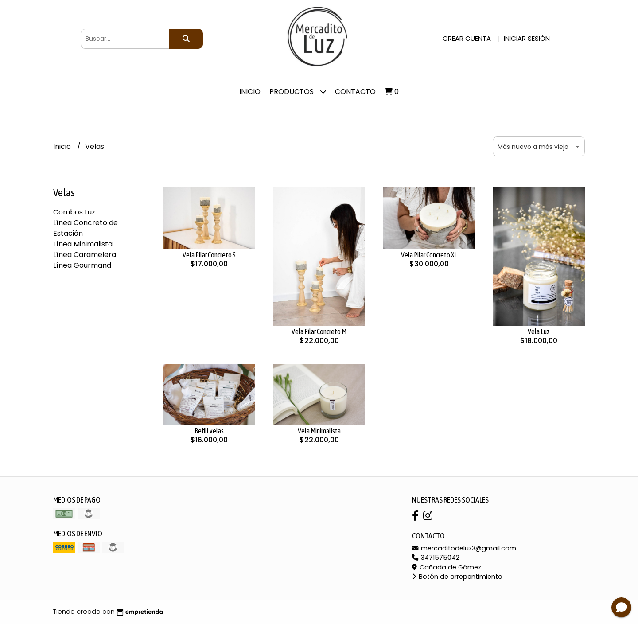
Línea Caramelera (84, 255)
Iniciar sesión (527, 38)
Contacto (355, 91)
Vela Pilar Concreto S (209, 255)
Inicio (250, 91)
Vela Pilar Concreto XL (429, 255)
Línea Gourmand (82, 265)
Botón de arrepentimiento (457, 576)
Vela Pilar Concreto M (319, 331)
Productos (297, 91)
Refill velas (209, 431)
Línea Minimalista (83, 244)
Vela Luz (539, 331)
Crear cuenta (467, 38)
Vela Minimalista (319, 431)
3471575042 (435, 557)
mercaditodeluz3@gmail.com (464, 548)
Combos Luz (74, 212)
